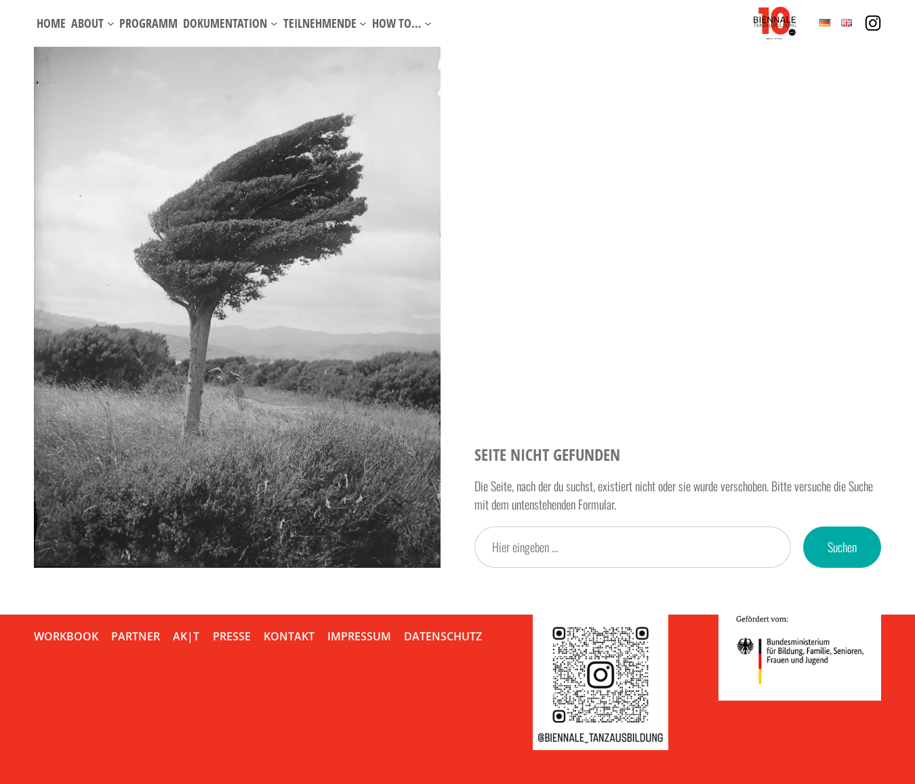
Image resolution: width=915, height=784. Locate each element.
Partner (135, 636)
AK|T (186, 636)
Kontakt (289, 636)
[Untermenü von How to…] (428, 23)
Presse (232, 636)
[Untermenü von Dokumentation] (274, 23)
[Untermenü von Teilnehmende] (363, 23)
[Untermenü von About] (111, 23)
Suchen (842, 547)
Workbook (66, 636)
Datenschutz (443, 636)
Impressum (359, 636)
